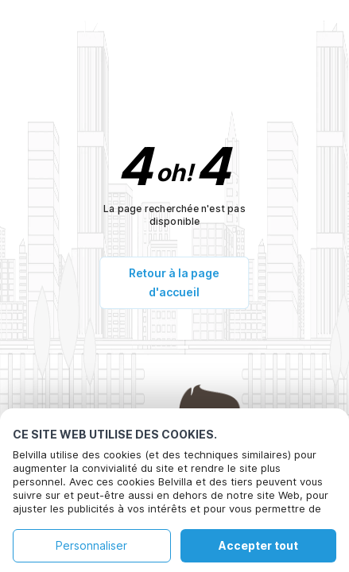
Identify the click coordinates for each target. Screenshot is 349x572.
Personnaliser (91, 545)
